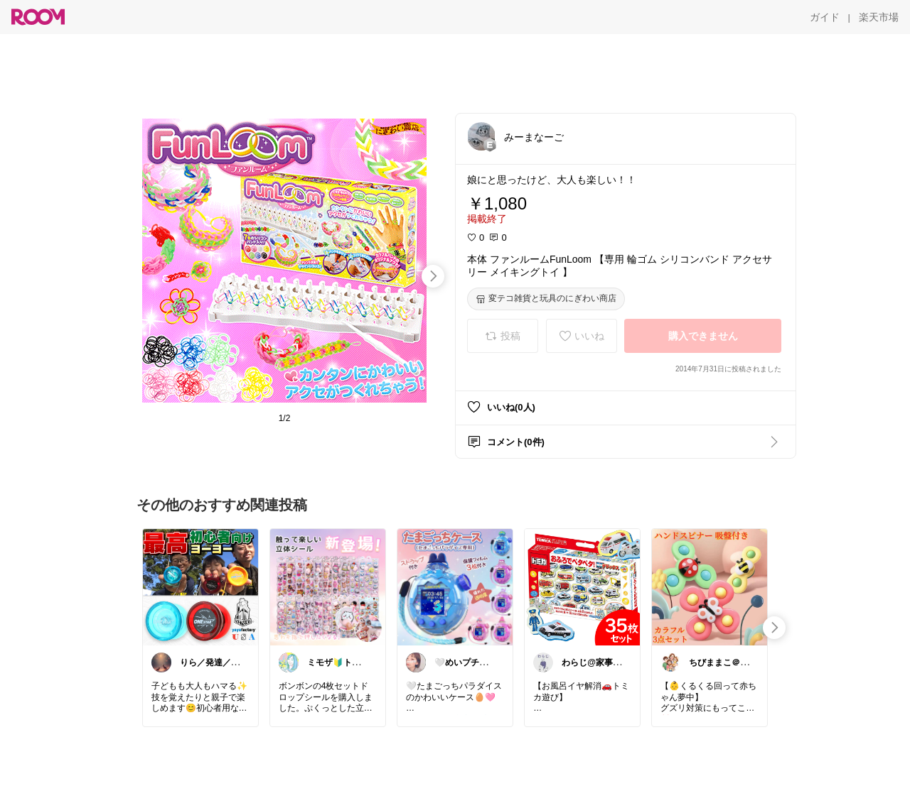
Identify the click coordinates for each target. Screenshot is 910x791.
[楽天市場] (879, 17)
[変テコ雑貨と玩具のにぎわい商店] (546, 299)
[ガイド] (825, 17)
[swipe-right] (433, 276)
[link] (200, 586)
